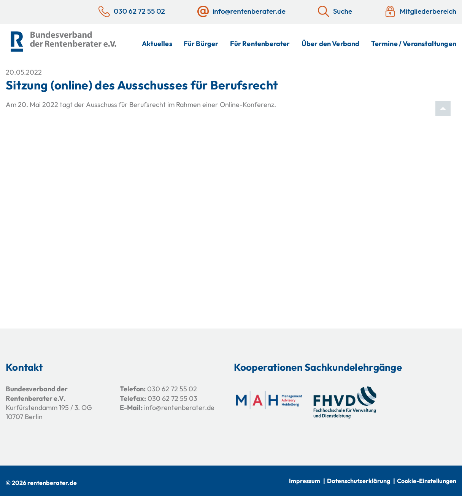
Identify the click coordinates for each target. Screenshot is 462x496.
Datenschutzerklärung (358, 481)
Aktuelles (157, 43)
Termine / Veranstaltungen (414, 43)
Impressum (304, 481)
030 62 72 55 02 (172, 388)
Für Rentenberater (260, 43)
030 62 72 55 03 (172, 398)
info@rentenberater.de (179, 407)
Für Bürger (201, 43)
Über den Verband (331, 43)
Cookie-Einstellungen (426, 481)
